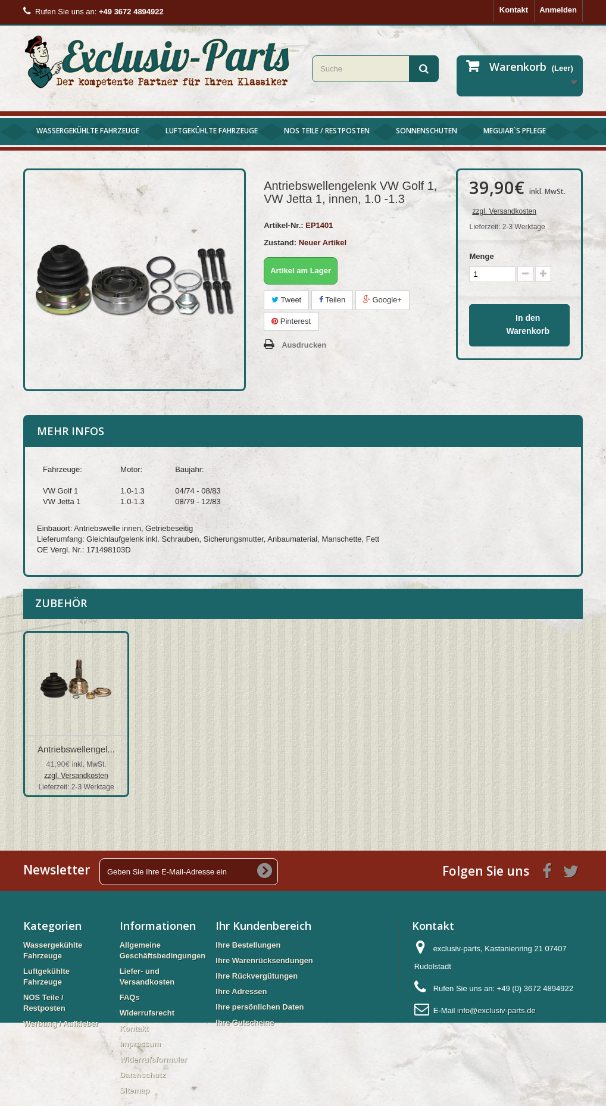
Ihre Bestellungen (247, 945)
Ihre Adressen (241, 991)
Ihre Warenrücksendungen (264, 960)
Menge (481, 256)
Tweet (286, 299)
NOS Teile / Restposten (327, 131)
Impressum (140, 1043)
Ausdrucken (304, 344)
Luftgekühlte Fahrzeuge (211, 131)
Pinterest (291, 321)
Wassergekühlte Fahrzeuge (87, 131)
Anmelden (558, 9)
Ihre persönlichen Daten (259, 1006)
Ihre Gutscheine (244, 1022)
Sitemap (135, 1090)
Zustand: (280, 242)
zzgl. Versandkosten (504, 211)
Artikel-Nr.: (283, 225)
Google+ (382, 299)
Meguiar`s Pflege (514, 131)
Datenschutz (142, 1074)
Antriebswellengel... (76, 749)
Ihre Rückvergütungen (256, 975)
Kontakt (513, 9)
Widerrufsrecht (147, 1012)
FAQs (130, 997)
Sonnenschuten (426, 131)
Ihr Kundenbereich (263, 925)
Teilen (332, 299)
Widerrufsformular (153, 1059)
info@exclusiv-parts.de (496, 1010)
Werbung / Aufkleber (60, 1023)
